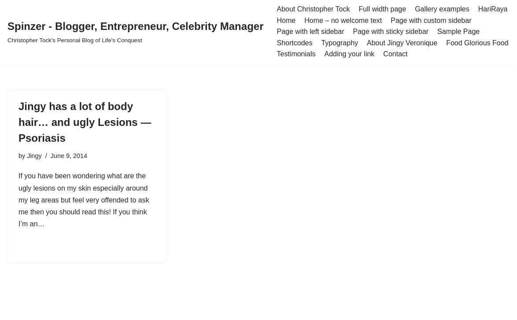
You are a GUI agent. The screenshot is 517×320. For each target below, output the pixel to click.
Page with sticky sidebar (390, 31)
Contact (395, 54)
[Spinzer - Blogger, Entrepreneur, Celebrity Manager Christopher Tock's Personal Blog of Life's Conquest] (135, 31)
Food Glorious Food (477, 43)
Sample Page (458, 31)
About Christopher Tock (313, 9)
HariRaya (493, 9)
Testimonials (296, 54)
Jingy (34, 155)
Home (286, 20)
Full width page (382, 9)
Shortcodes (294, 43)
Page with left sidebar (310, 31)
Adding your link (350, 54)
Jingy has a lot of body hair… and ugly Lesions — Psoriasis (84, 122)
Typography (339, 43)
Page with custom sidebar (431, 20)
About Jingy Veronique (402, 43)
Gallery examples (442, 9)
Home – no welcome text (343, 20)
